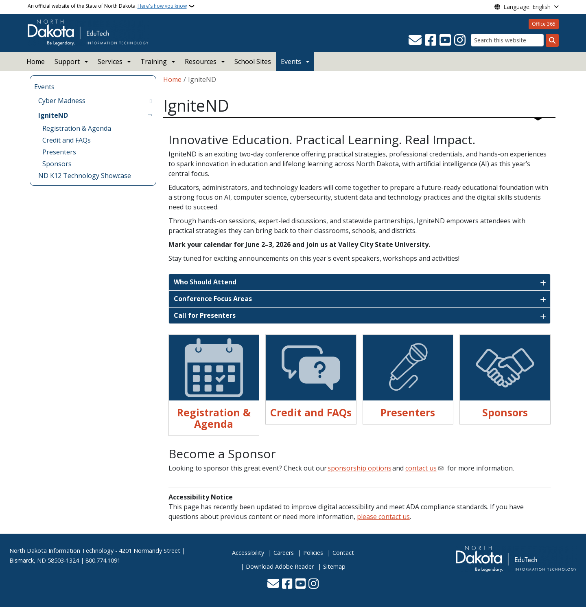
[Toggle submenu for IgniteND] (150, 115)
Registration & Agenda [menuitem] (76, 128)
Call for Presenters (205, 315)
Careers (283, 552)
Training (153, 61)
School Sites (252, 61)
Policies (313, 552)
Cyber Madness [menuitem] (61, 100)
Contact (343, 552)
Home (35, 61)
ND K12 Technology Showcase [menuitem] (84, 175)
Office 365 (543, 23)
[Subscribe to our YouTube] (445, 40)
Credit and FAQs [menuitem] (66, 140)
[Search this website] (507, 40)
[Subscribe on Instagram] (460, 40)
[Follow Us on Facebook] (430, 40)
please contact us (383, 516)
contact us (421, 468)
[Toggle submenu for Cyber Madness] (150, 101)
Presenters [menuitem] (59, 151)
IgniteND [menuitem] (53, 115)
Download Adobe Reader (280, 566)
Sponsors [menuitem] (57, 163)
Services (110, 61)
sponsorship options (359, 468)
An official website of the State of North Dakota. (107, 6)
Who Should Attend (205, 281)
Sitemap (334, 566)
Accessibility (248, 552)
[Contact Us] (415, 40)
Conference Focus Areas (213, 298)
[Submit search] (552, 40)
